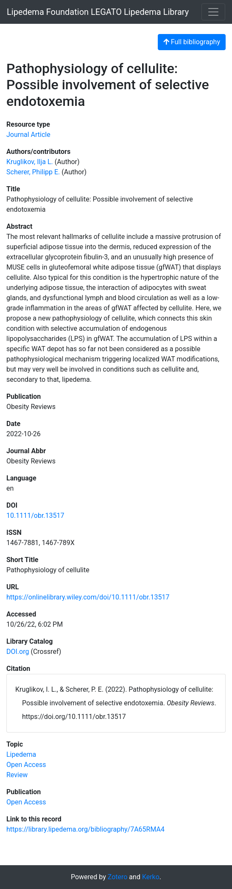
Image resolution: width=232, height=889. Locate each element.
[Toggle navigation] (213, 11)
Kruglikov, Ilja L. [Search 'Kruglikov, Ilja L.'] (29, 162)
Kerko (150, 877)
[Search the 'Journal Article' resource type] (28, 135)
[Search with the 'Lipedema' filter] (21, 754)
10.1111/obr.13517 (35, 515)
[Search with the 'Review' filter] (17, 775)
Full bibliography (191, 42)
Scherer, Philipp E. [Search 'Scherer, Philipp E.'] (33, 172)
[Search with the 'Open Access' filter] (26, 765)
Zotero (118, 877)
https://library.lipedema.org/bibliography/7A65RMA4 (85, 829)
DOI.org (17, 652)
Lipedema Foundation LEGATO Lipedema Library (98, 12)
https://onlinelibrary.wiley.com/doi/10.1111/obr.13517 (87, 597)
